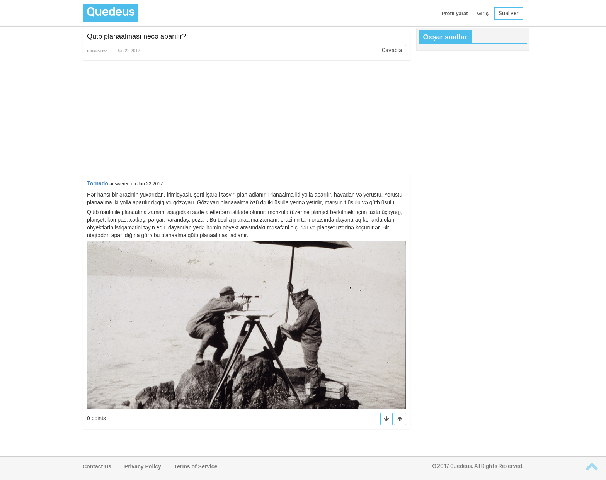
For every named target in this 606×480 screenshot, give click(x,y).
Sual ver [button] (509, 13)
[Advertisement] (246, 118)
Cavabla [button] (392, 50)
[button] (400, 419)
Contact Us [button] (97, 466)
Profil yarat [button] (455, 13)
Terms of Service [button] (196, 466)
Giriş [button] (483, 13)
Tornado (97, 183)
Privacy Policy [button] (142, 466)
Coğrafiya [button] (97, 51)
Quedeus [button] (110, 12)
